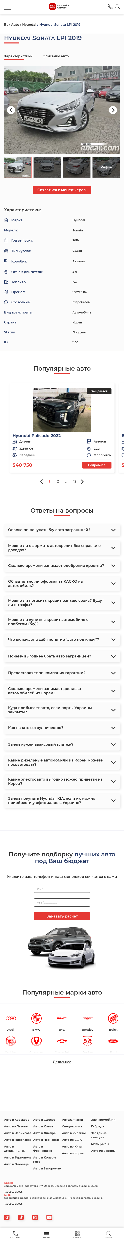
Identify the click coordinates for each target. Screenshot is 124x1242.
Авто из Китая (72, 1146)
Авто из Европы (103, 1151)
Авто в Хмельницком (14, 1149)
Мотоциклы (100, 1144)
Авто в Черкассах (46, 1140)
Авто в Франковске (42, 1149)
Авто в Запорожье (47, 1168)
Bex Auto (11, 25)
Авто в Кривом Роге (44, 1160)
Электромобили (103, 1120)
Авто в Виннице (16, 1164)
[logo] (59, 7)
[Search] (117, 7)
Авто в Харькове (16, 1120)
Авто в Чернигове (18, 1133)
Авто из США (72, 1140)
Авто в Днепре (44, 1133)
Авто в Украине (74, 1133)
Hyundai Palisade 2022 (37, 435)
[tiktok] (21, 1217)
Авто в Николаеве (18, 1140)
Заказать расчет (62, 916)
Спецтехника (72, 1126)
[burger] (7, 7)
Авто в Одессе (44, 1120)
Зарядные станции (99, 1135)
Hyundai (29, 25)
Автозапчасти (72, 1120)
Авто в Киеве (43, 1126)
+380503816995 (13, 1191)
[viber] (35, 1217)
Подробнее (96, 465)
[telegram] (6, 1217)
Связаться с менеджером (62, 190)
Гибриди (97, 1126)
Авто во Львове (16, 1126)
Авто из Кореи (73, 1153)
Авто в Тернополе (18, 1157)
